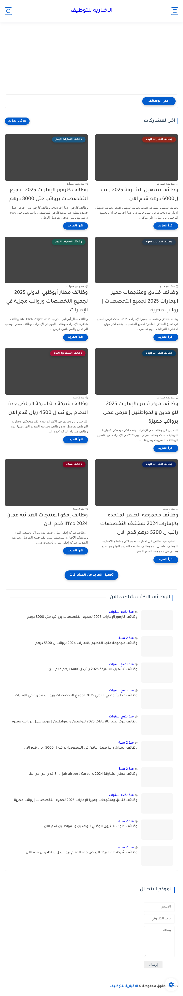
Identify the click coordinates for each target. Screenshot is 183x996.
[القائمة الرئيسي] (174, 11)
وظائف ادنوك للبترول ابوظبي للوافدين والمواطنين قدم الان (90, 827)
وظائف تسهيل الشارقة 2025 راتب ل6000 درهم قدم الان (139, 195)
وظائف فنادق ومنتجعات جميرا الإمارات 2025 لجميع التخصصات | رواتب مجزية (140, 301)
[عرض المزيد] (17, 121)
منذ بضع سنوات (121, 612)
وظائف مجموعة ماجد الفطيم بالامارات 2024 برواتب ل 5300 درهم (86, 643)
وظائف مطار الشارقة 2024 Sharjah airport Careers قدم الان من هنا (83, 774)
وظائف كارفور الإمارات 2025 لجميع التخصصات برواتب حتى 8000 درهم (49, 195)
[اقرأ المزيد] (165, 226)
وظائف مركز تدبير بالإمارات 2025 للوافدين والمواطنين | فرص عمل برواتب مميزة (140, 413)
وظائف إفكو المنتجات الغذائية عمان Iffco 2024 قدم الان (47, 520)
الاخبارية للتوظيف (91, 11)
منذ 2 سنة (126, 638)
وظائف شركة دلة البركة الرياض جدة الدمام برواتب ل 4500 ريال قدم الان (48, 409)
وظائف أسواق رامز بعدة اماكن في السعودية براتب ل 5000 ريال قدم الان (80, 748)
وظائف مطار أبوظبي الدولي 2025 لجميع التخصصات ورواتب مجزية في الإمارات (47, 301)
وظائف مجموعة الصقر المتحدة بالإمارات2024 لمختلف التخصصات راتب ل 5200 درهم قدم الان (139, 524)
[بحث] (8, 11)
